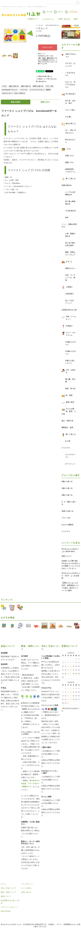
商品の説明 (15, 102)
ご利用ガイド (33, 19)
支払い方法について (8, 888)
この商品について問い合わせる (46, 79)
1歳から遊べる (14, 86)
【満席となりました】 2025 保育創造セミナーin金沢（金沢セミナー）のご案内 (71, 586)
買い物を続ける (41, 81)
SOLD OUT (47, 47)
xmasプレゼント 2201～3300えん (13, 93)
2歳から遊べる (26, 86)
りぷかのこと (48, 19)
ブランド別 (49, 86)
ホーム (3, 884)
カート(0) (47, 11)
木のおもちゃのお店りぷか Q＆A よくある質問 (71, 575)
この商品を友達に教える (44, 76)
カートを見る (26, 888)
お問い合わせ (64, 19)
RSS (2, 911)
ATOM (8, 911)
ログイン (58, 11)
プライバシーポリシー (9, 907)
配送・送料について (8, 892)
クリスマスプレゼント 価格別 (40, 89)
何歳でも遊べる (38, 86)
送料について (67, 556)
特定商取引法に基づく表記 (45, 56)
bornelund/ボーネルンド (10, 89)
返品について (42, 53)
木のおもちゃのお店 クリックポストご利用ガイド (30, 783)
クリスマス (23, 89)
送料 (76, 19)
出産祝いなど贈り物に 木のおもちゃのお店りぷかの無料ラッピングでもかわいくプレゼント (71, 564)
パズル (4, 86)
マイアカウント (27, 884)
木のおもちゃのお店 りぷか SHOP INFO (70, 550)
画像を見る (45, 102)
